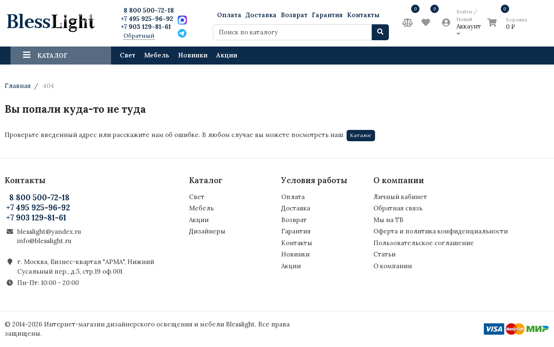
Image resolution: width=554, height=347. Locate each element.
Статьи (384, 254)
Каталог (360, 135)
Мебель (156, 55)
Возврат (294, 15)
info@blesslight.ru (44, 241)
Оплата (229, 15)
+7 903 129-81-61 (146, 27)
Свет (127, 55)
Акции (226, 55)
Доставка (261, 15)
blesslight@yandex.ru (49, 232)
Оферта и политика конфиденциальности (440, 231)
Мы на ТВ (388, 220)
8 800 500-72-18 (149, 10)
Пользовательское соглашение (423, 243)
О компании (392, 266)
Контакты (363, 15)
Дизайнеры (207, 231)
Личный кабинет (400, 197)
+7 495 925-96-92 (147, 19)
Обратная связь (397, 208)
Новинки (192, 55)
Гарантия (327, 15)
